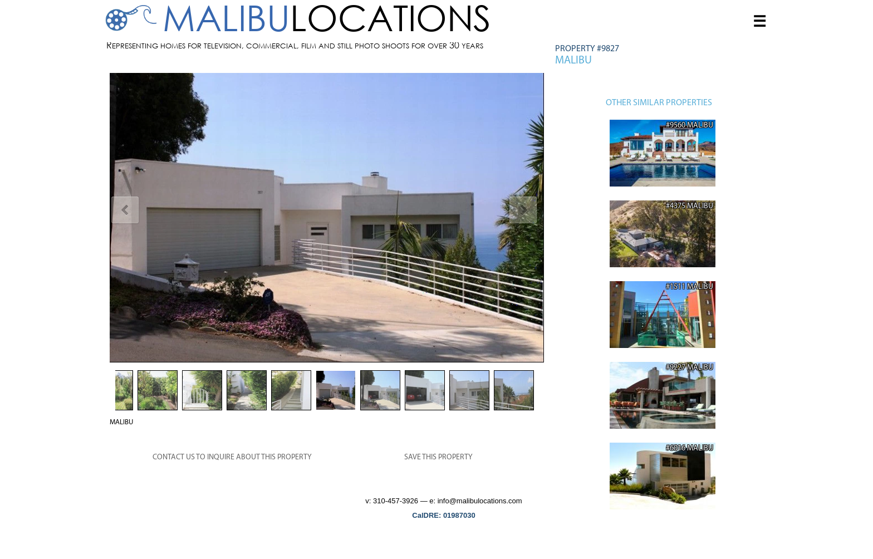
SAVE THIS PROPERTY (438, 457)
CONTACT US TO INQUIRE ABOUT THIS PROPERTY (232, 457)
